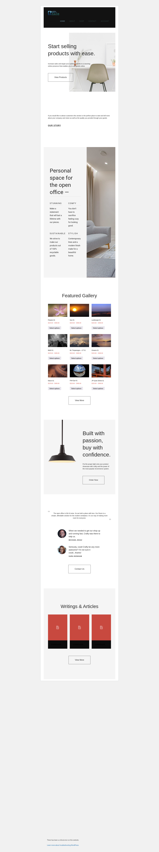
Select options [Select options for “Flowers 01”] (55, 328)
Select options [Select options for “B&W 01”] (55, 358)
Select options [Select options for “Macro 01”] (55, 388)
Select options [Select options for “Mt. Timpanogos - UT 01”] (76, 358)
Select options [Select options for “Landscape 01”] (98, 328)
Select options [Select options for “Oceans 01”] (98, 358)
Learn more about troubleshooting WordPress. (63, 845)
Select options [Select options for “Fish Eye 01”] (76, 388)
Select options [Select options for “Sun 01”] (76, 328)
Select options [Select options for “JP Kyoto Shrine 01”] (98, 388)
